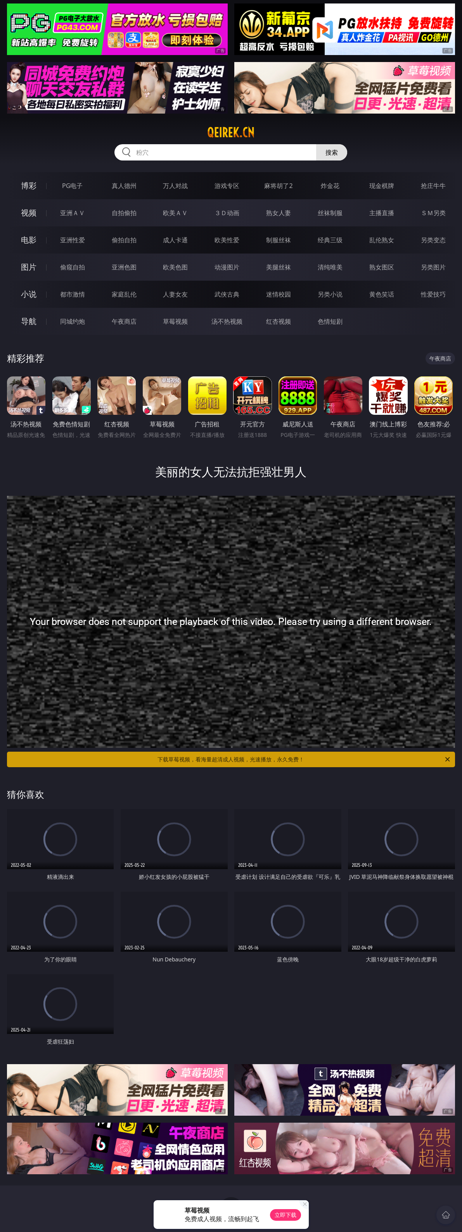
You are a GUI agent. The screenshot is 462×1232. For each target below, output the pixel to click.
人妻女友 (175, 294)
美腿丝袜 (278, 267)
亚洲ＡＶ (72, 213)
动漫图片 (227, 267)
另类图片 (433, 267)
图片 (28, 267)
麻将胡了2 (278, 185)
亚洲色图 (124, 267)
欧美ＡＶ (175, 213)
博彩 (28, 185)
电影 (28, 240)
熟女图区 (381, 267)
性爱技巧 (433, 294)
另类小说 (330, 294)
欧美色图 (175, 267)
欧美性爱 (227, 240)
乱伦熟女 (381, 240)
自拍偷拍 (124, 213)
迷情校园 (278, 294)
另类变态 (433, 240)
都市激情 (72, 294)
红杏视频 (278, 321)
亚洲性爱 (72, 240)
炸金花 (330, 185)
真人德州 (124, 185)
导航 (28, 321)
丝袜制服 (330, 213)
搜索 (331, 152)
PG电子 (72, 185)
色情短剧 (330, 321)
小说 (28, 294)
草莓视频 (175, 321)
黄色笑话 (381, 294)
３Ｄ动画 (227, 213)
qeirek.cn (230, 132)
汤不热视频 (226, 321)
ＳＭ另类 (433, 213)
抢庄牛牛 (433, 185)
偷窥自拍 (72, 267)
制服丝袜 (278, 240)
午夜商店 (124, 321)
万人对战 (175, 185)
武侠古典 (227, 294)
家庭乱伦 (124, 294)
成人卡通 (175, 240)
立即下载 (285, 1214)
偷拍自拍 (124, 240)
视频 (28, 212)
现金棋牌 (381, 185)
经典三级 (330, 240)
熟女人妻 (278, 213)
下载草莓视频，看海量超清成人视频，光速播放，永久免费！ (304, 759)
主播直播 (381, 213)
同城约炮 (72, 321)
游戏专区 (227, 185)
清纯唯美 (330, 267)
